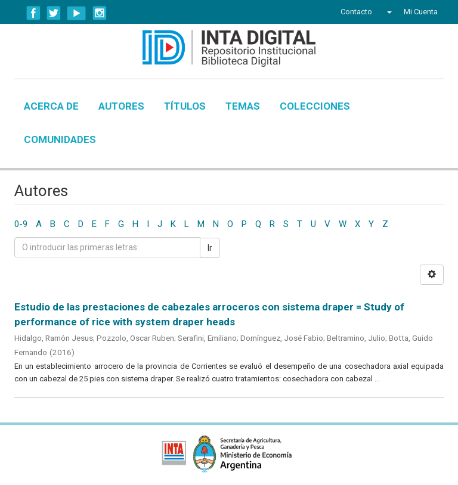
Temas (242, 106)
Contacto (356, 11)
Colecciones (315, 106)
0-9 (20, 224)
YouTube (76, 13)
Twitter (54, 13)
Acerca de (51, 106)
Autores (121, 106)
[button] (388, 12)
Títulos (185, 106)
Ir (210, 248)
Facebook (33, 13)
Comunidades (60, 139)
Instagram (99, 13)
